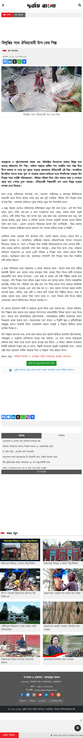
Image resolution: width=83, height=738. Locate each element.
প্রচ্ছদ (7, 14)
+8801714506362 (44, 686)
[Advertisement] (41, 30)
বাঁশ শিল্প (23, 166)
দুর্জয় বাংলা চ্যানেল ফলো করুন (41, 363)
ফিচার (19, 14)
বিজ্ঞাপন (23, 701)
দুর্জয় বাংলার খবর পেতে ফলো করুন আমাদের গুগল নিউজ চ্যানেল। (44, 370)
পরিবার (32, 701)
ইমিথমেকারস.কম (68, 709)
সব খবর (41, 471)
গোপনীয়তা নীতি (56, 701)
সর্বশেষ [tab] (21, 435)
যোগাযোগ (42, 701)
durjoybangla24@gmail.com (46, 690)
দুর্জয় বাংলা (27, 709)
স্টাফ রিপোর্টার (13, 51)
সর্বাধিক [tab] (61, 435)
